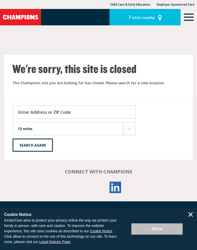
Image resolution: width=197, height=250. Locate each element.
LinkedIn (115, 187)
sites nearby (141, 17)
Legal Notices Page (54, 242)
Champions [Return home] (20, 17)
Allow (157, 229)
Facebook (81, 187)
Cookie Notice (101, 231)
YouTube (98, 187)
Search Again (32, 145)
